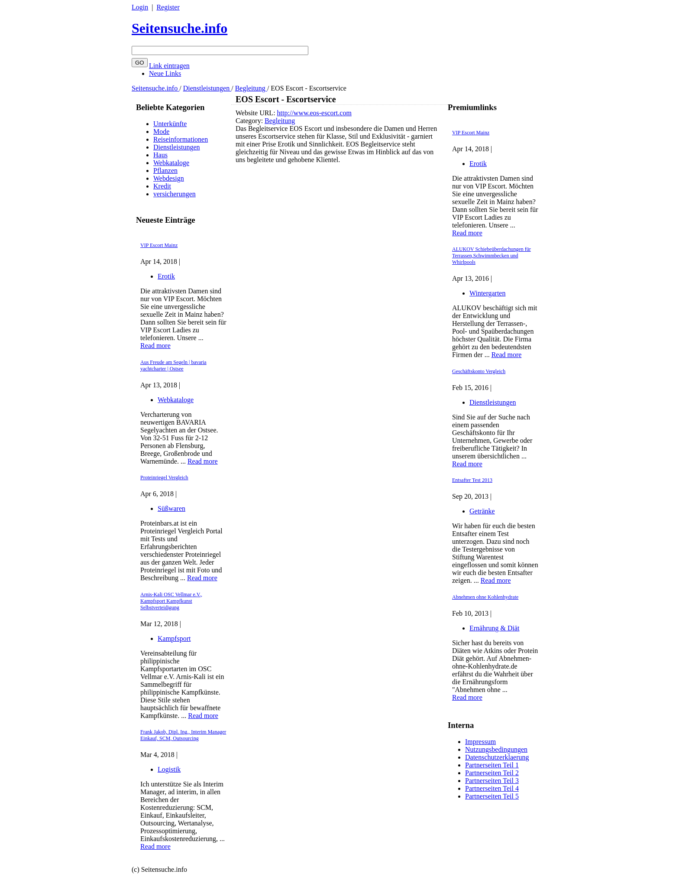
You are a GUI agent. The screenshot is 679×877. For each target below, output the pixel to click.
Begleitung (251, 88)
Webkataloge (171, 162)
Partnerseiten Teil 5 (492, 796)
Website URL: (256, 113)
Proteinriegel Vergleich (164, 477)
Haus (160, 155)
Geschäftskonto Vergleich (478, 371)
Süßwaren (171, 508)
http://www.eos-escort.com (314, 113)
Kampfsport (174, 638)
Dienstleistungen (207, 88)
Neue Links (165, 73)
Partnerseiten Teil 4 (492, 788)
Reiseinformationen (180, 139)
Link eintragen (169, 65)
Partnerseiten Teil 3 (492, 780)
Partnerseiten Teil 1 (492, 765)
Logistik (169, 769)
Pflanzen (165, 170)
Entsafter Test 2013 (472, 480)
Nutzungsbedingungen (496, 749)
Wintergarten (487, 293)
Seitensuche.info (179, 28)
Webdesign (168, 178)
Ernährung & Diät (494, 628)
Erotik (166, 276)
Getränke (482, 511)
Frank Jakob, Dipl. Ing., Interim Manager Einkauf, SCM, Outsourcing (183, 735)
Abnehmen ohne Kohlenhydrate (485, 597)
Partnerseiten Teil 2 (492, 772)
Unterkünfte (170, 123)
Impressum (480, 741)
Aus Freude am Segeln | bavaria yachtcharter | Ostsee (173, 365)
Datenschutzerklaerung (497, 757)
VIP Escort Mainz (159, 245)
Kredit (162, 186)
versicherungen (174, 194)
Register (167, 7)
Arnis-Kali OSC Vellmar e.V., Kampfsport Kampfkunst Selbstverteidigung (171, 601)
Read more (155, 345)
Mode (161, 131)
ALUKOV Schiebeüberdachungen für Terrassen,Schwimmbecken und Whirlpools (491, 255)
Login (140, 7)
